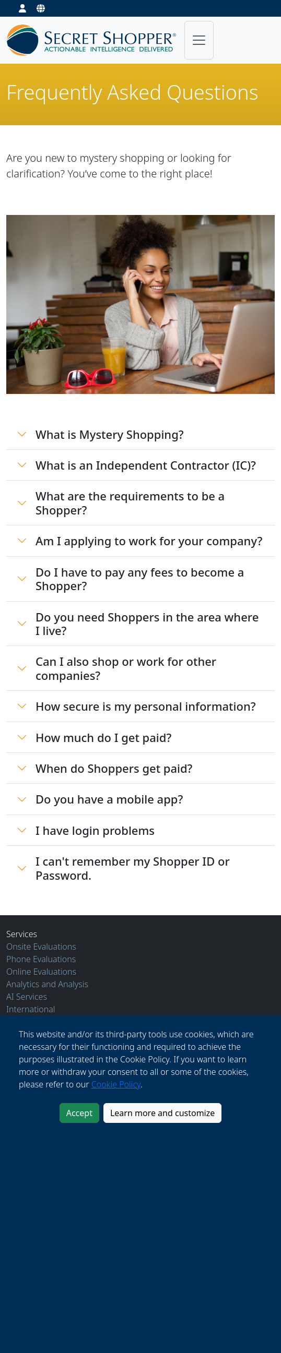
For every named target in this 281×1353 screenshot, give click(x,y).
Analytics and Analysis (47, 984)
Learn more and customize (162, 1113)
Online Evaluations (41, 971)
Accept (79, 1113)
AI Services (26, 996)
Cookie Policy (115, 1084)
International (30, 1009)
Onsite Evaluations (41, 946)
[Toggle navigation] (199, 40)
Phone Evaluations (41, 959)
